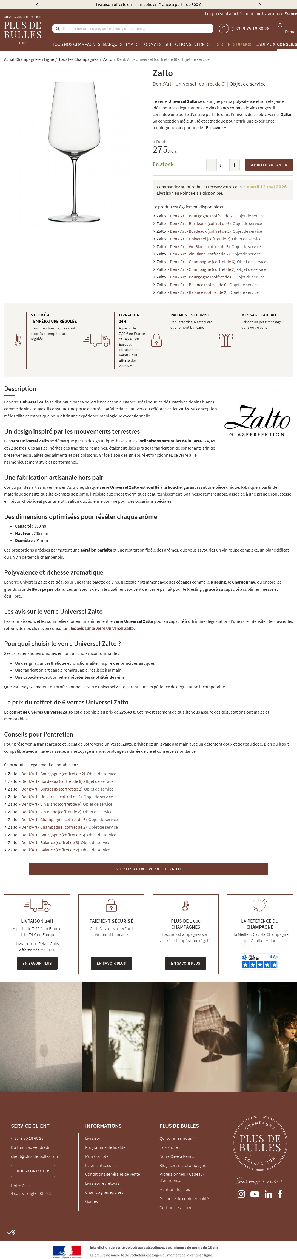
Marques (112, 44)
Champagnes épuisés (104, 1192)
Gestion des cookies (177, 1207)
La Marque (168, 1147)
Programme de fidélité (105, 1147)
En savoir (216, 127)
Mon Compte (96, 1156)
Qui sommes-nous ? (176, 1138)
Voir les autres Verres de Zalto (148, 868)
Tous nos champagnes (76, 44)
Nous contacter (33, 1171)
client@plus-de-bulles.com (35, 1156)
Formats (152, 44)
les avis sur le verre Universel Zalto (102, 628)
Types (132, 44)
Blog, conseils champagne (182, 1165)
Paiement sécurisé (101, 1165)
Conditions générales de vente (112, 1174)
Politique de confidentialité (184, 1198)
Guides (91, 1201)
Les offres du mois (232, 44)
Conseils (287, 44)
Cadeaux (265, 44)
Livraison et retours (102, 1183)
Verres (202, 44)
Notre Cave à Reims (176, 1156)
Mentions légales (174, 1189)
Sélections (178, 44)
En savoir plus (37, 963)
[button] (11, 1232)
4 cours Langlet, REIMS (31, 1193)
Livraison (93, 1138)
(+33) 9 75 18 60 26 (27, 1138)
